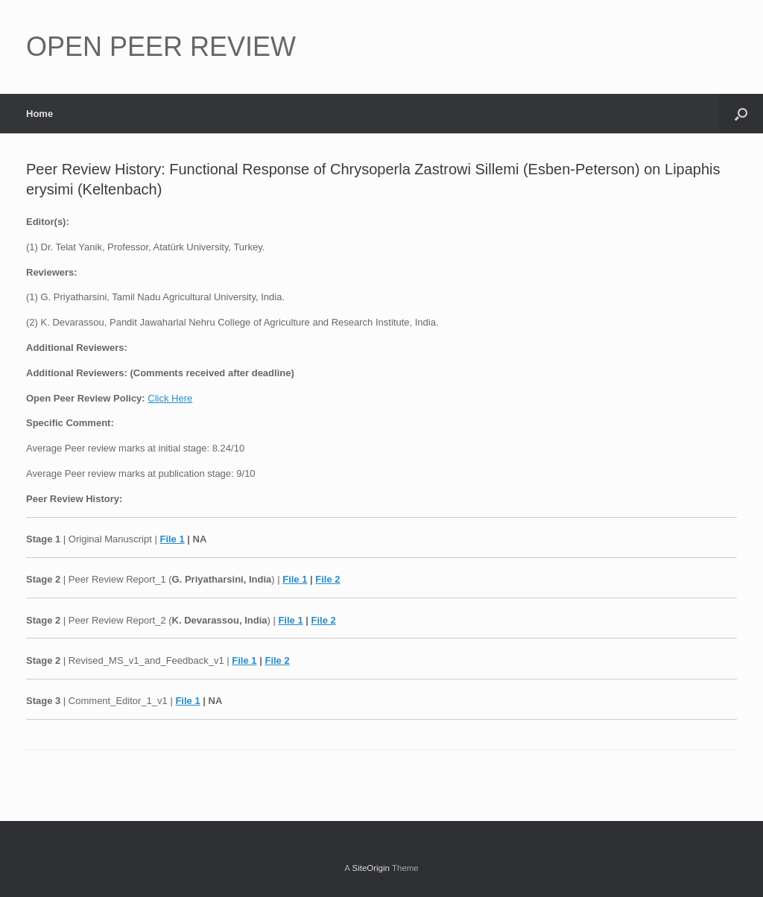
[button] (741, 113)
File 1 (171, 539)
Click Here (170, 398)
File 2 (327, 579)
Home (39, 113)
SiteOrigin (371, 867)
